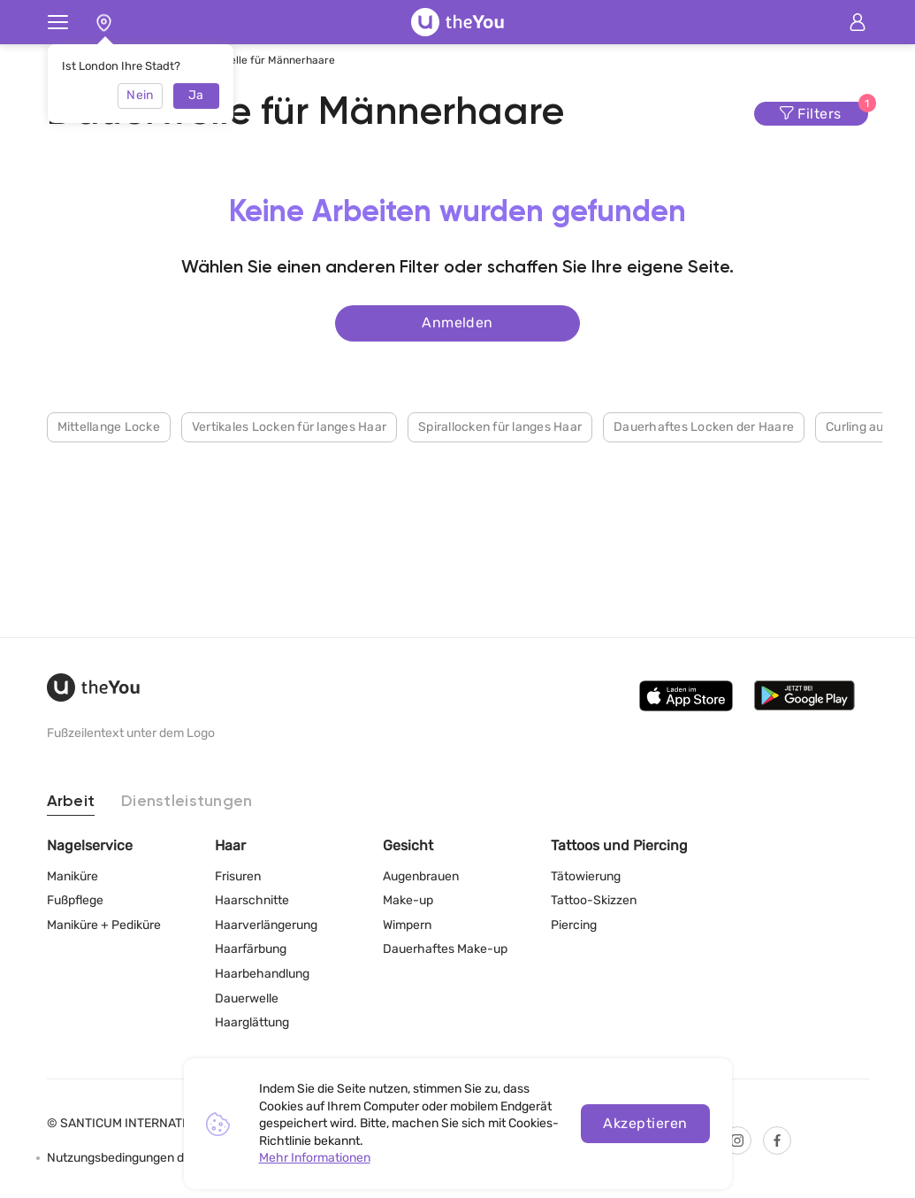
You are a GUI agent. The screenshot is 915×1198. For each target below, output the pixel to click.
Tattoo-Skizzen (594, 900)
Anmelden (457, 322)
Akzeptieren (645, 1123)
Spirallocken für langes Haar (500, 426)
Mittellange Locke (108, 426)
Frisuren (238, 876)
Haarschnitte (252, 900)
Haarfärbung (250, 948)
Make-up (408, 900)
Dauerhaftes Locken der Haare (704, 426)
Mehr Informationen (314, 1157)
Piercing (574, 925)
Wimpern (407, 925)
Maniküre (72, 876)
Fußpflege (75, 900)
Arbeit (71, 802)
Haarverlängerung (266, 925)
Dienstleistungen (186, 802)
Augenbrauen (421, 876)
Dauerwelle (246, 998)
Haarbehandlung (262, 973)
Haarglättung (252, 1022)
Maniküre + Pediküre (104, 925)
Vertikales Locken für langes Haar (289, 426)
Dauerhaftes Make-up (445, 948)
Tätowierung (586, 876)
